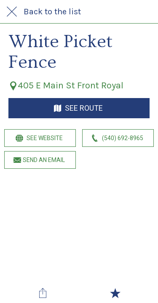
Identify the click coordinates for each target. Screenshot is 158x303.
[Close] (12, 12)
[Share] (43, 293)
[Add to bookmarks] (115, 293)
